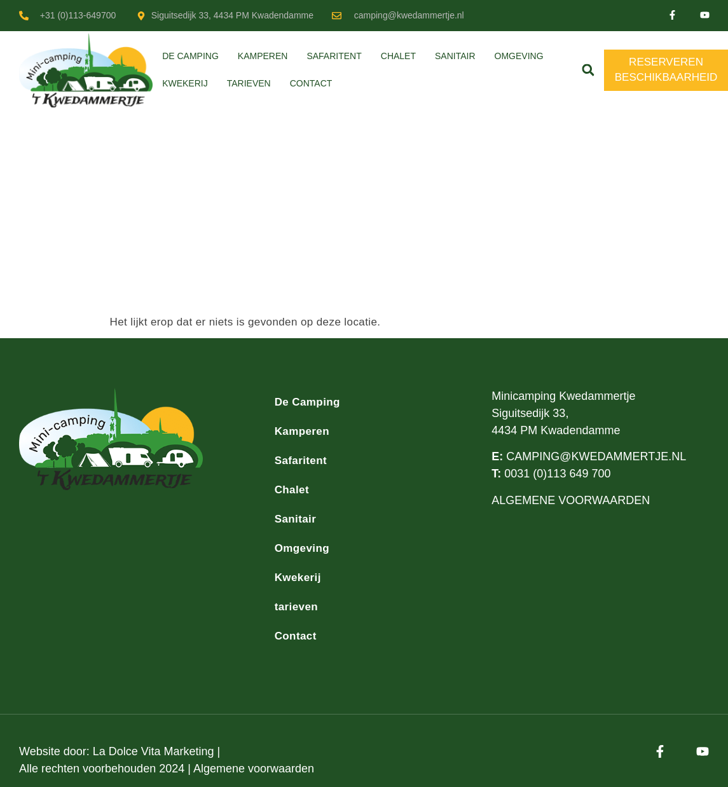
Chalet (398, 56)
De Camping (190, 56)
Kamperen (263, 56)
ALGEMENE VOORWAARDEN (570, 500)
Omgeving (519, 56)
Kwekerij (185, 83)
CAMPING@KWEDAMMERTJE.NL (596, 456)
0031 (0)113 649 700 (557, 473)
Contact (311, 83)
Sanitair (455, 56)
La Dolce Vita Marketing (153, 751)
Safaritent (333, 56)
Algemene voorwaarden (253, 768)
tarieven (249, 83)
